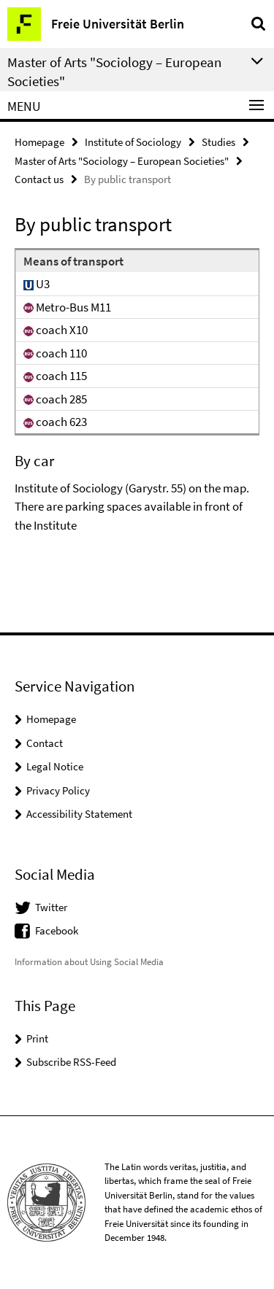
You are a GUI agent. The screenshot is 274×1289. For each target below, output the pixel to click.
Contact (44, 743)
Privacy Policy (58, 790)
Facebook (56, 930)
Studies (218, 142)
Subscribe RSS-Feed (71, 1062)
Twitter (51, 907)
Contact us (39, 179)
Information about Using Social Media (89, 962)
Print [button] (37, 1038)
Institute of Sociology (133, 142)
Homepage (39, 142)
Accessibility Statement (79, 814)
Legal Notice (54, 766)
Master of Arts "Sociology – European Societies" (122, 161)
